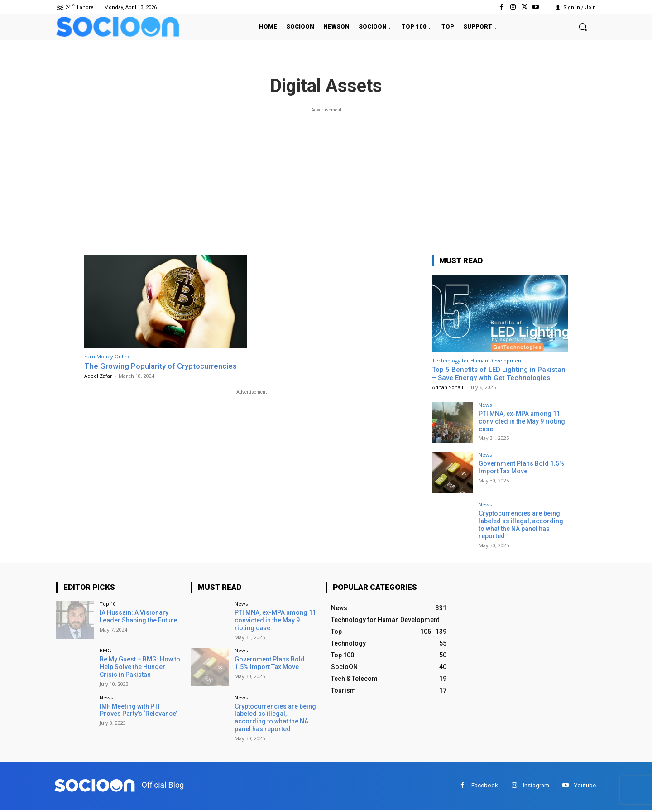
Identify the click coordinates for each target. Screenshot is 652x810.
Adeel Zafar (98, 375)
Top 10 (108, 603)
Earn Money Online (107, 356)
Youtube (585, 785)
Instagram (536, 785)
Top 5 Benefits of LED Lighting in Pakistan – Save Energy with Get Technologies (499, 374)
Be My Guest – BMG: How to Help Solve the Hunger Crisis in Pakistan (140, 667)
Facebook (484, 785)
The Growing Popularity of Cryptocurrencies (160, 366)
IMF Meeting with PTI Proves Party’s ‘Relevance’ (138, 710)
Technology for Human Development (477, 360)
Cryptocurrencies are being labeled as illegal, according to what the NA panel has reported (521, 525)
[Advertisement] (326, 178)
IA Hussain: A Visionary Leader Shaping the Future (138, 616)
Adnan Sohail (447, 387)
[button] (583, 27)
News (485, 404)
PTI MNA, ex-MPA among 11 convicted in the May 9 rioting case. (522, 421)
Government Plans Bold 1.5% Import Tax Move (521, 467)
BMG (105, 650)
